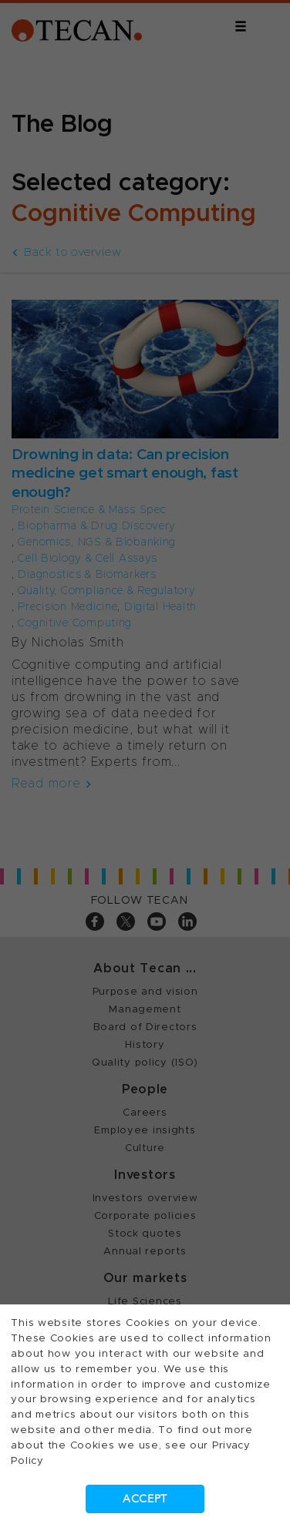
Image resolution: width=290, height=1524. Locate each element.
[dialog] (145, 762)
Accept (145, 1499)
